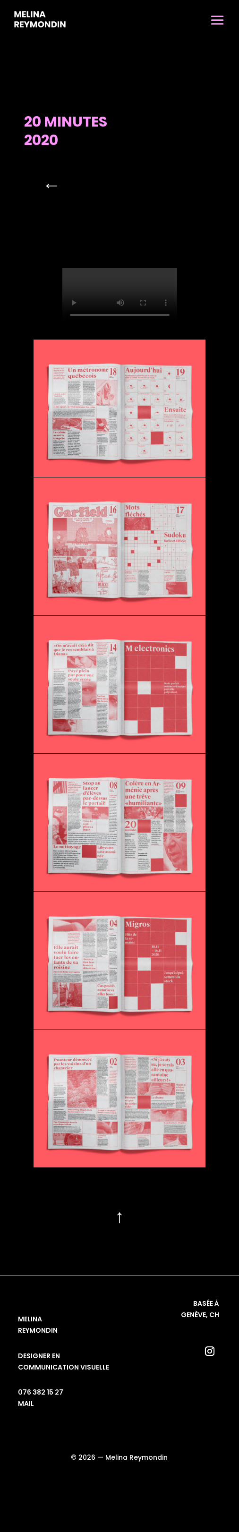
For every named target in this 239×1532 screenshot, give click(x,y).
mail (26, 1403)
